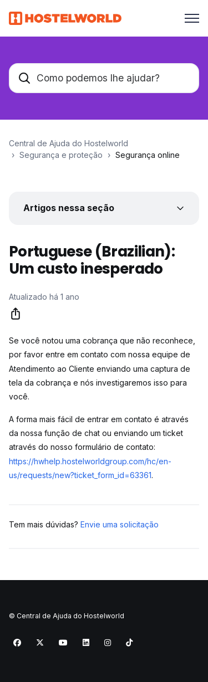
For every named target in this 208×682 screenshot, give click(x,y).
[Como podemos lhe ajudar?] (104, 78)
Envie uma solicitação (119, 524)
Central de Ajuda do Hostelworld (68, 143)
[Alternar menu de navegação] (192, 18)
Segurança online (147, 155)
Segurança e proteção (61, 155)
